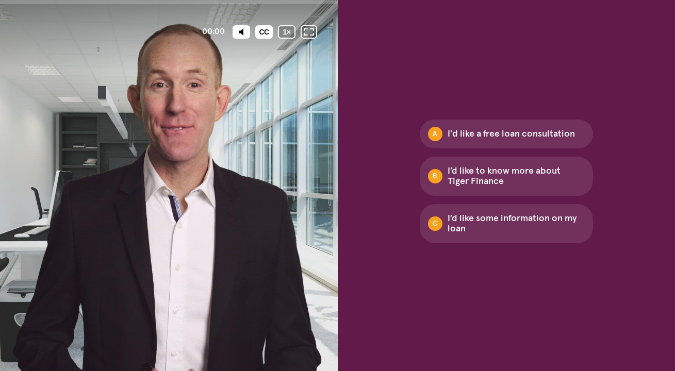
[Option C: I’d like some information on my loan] (506, 223)
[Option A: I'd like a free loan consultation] (506, 134)
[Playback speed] (286, 32)
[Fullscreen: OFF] (309, 32)
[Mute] (241, 32)
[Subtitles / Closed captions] (264, 32)
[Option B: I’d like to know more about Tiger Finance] (506, 176)
